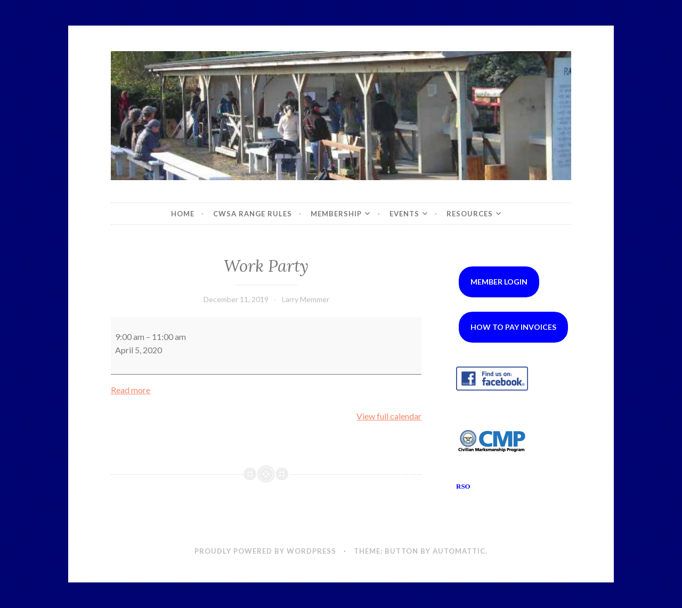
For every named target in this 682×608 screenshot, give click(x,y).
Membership (336, 213)
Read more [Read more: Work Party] (130, 390)
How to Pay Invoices (513, 326)
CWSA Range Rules (252, 213)
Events (404, 213)
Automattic (459, 551)
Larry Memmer (305, 299)
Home (182, 213)
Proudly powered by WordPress (265, 551)
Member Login (498, 281)
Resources (469, 213)
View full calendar (388, 416)
